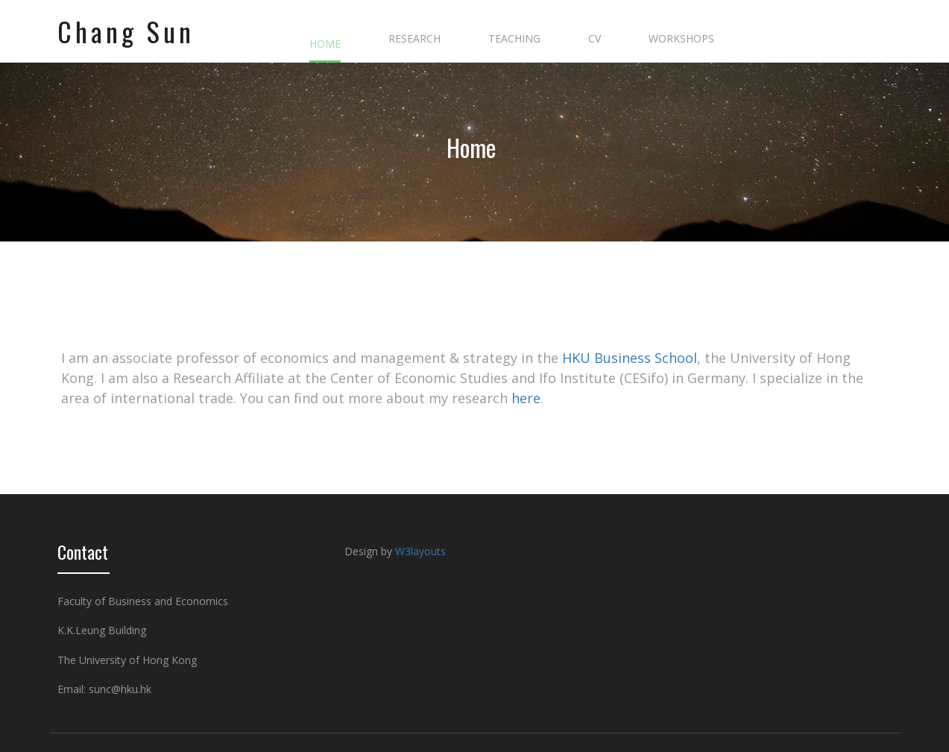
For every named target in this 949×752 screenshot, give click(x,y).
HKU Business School (629, 358)
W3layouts (420, 551)
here (525, 398)
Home (438, 147)
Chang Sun (126, 31)
